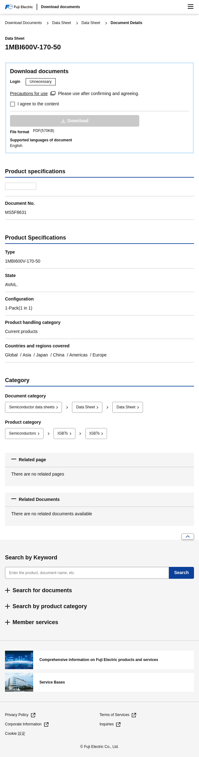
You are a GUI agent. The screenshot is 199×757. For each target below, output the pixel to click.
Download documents (60, 7)
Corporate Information (23, 724)
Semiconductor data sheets (31, 407)
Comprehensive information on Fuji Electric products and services (99, 660)
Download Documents (23, 23)
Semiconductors (22, 433)
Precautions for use (29, 93)
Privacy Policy (16, 715)
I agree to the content (38, 103)
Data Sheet (61, 23)
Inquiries (107, 724)
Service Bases (99, 682)
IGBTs (63, 433)
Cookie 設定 (15, 733)
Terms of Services (114, 715)
